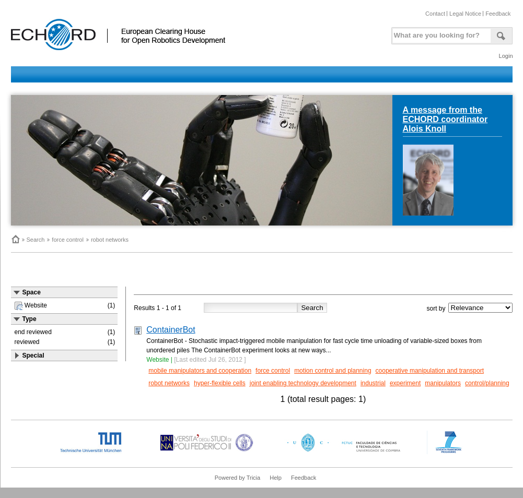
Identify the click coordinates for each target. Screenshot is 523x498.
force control (68, 239)
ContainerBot (170, 329)
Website (157, 359)
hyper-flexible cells (220, 383)
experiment (405, 383)
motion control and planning (332, 370)
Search (36, 239)
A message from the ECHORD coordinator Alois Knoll (445, 119)
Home (15, 239)
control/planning (487, 383)
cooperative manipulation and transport (430, 370)
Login (506, 56)
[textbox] (440, 33)
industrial (373, 383)
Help (276, 478)
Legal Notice (465, 13)
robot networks (110, 239)
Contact (435, 13)
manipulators (443, 383)
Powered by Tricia (237, 478)
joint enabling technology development (303, 383)
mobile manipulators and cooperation (199, 370)
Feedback (497, 13)
